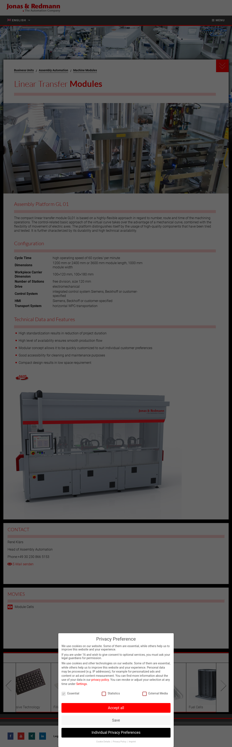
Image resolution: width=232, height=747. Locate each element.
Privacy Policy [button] (120, 741)
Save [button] (116, 720)
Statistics (111, 693)
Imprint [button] (132, 741)
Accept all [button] (116, 708)
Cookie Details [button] (103, 741)
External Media (155, 693)
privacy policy (100, 679)
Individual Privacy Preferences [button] (115, 732)
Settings (81, 684)
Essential (70, 693)
